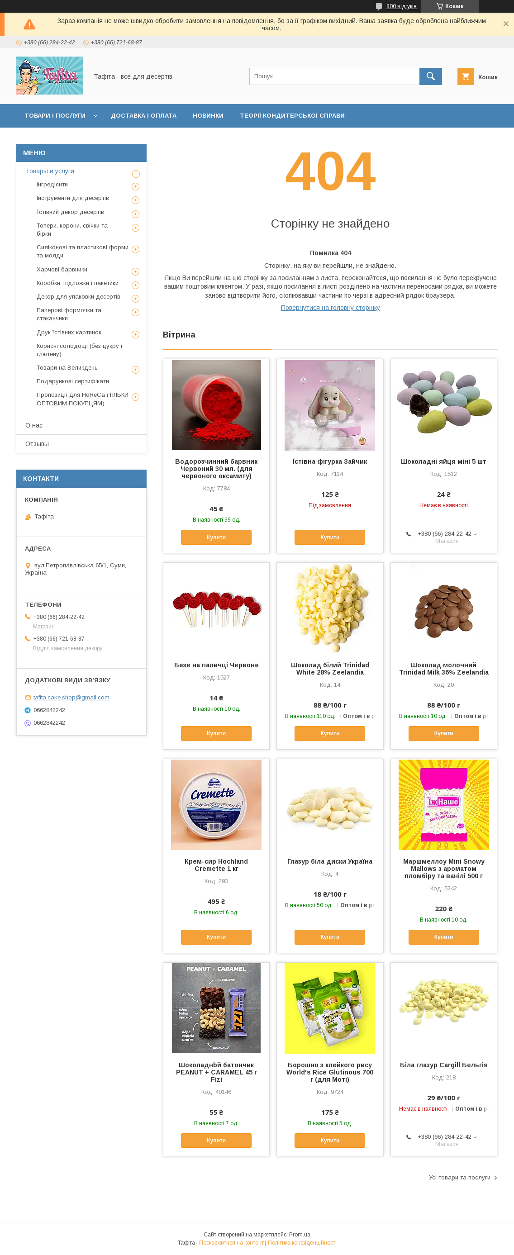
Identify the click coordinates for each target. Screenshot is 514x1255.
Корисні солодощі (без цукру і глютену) (79, 349)
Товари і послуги (55, 115)
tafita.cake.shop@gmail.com (71, 697)
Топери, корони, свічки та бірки (72, 229)
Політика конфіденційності (302, 1243)
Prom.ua (299, 1234)
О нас (34, 425)
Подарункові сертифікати (73, 381)
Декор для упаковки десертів (78, 296)
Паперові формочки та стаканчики (69, 314)
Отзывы (37, 443)
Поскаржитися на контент (231, 1243)
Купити (216, 537)
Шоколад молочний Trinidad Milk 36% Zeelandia (444, 668)
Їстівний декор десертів (70, 212)
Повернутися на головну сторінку (330, 307)
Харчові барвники (62, 269)
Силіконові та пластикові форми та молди (82, 251)
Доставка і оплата (143, 115)
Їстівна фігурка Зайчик (330, 461)
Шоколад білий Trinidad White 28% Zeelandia (330, 668)
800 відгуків (401, 6)
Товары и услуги (49, 171)
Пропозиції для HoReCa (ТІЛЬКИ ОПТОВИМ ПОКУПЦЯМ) (82, 398)
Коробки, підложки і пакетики (78, 283)
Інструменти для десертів (73, 198)
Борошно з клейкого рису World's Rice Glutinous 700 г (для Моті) (329, 1072)
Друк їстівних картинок (69, 332)
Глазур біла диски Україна (329, 861)
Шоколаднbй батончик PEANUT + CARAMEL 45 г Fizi (216, 1072)
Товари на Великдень (67, 367)
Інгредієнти (52, 184)
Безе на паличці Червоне (216, 665)
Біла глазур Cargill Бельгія (444, 1065)
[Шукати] (430, 76)
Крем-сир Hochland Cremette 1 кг (216, 865)
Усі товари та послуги (459, 1177)
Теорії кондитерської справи (292, 115)
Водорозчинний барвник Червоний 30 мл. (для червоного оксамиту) (216, 469)
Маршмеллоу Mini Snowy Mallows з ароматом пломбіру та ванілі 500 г (444, 868)
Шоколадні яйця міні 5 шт (443, 461)
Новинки (208, 115)
